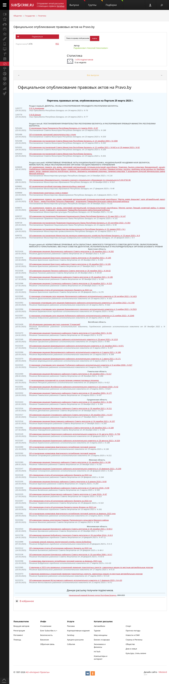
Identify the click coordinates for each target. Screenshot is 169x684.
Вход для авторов (21, 626)
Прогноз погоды (133, 630)
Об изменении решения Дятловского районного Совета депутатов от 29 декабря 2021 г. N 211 (70, 408)
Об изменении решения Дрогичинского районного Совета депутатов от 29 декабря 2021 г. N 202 (71, 251)
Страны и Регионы (134, 639)
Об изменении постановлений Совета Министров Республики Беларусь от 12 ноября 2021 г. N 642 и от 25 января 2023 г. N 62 (84, 147)
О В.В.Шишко (35, 115)
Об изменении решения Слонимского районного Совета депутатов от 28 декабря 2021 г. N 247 (70, 415)
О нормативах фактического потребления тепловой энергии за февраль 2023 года (65, 561)
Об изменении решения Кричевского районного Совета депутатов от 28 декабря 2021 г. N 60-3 (70, 529)
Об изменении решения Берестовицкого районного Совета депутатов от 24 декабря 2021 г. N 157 (72, 421)
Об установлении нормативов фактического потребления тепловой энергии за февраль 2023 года (72, 514)
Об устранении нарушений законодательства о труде (52, 134)
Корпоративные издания (78, 630)
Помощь (17, 639)
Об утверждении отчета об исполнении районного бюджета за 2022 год (60, 475)
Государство (30, 16)
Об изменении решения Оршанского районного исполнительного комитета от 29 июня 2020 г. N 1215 (73, 339)
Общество (17, 16)
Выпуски (77, 3)
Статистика (74, 56)
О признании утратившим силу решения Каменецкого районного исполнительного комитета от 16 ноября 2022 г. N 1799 (82, 303)
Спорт (128, 626)
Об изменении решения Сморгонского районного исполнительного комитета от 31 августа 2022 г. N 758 (74, 434)
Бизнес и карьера (102, 639)
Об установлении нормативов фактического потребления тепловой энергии (62, 447)
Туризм (97, 630)
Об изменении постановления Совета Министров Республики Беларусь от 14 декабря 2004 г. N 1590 (73, 141)
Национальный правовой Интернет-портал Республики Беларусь (92, 595)
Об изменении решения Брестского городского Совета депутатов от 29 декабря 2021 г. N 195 (70, 258)
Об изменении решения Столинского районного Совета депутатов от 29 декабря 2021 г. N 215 (70, 283)
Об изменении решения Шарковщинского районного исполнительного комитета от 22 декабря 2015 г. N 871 (76, 346)
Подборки (114, 3)
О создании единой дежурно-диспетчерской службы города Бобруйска (60, 542)
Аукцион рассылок (75, 639)
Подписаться (37, 36)
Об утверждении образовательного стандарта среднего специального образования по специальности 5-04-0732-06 (80, 180)
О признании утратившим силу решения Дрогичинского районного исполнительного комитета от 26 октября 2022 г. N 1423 (83, 296)
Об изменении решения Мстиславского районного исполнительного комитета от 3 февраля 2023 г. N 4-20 (75, 580)
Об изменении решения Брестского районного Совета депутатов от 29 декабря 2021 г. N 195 (70, 264)
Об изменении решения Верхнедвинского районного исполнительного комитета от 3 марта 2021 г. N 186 (75, 352)
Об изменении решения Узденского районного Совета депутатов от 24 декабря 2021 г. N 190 (70, 462)
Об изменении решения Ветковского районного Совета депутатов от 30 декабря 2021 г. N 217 (70, 374)
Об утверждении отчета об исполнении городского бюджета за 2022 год (60, 290)
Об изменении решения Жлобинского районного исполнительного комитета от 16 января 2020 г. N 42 (73, 387)
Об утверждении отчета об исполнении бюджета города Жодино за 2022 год (62, 507)
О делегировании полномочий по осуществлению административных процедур (64, 380)
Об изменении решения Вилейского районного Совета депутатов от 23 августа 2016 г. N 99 (69, 488)
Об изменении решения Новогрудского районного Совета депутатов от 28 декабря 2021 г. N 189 (71, 428)
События (71, 644)
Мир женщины (100, 635)
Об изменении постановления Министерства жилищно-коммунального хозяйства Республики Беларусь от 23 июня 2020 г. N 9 (84, 236)
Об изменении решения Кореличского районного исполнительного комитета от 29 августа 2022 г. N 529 (74, 441)
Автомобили (99, 626)
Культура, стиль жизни (136, 653)
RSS (57, 43)
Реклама (71, 626)
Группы (95, 3)
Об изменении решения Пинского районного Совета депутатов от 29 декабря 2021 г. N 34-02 (70, 271)
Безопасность (46, 635)
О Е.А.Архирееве (36, 108)
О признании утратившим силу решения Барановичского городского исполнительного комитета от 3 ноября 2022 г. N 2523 (83, 309)
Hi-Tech (97, 651)
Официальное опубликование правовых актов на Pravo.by (54, 27)
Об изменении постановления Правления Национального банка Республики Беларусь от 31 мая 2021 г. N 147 (77, 216)
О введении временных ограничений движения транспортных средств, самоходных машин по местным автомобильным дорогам (86, 574)
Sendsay (70, 635)
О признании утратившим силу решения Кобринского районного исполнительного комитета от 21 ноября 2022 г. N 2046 (81, 316)
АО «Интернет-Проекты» (37, 672)
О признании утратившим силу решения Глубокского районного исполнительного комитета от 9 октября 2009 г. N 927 (80, 365)
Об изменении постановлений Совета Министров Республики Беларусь (60, 154)
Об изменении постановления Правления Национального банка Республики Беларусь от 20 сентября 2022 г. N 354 (79, 223)
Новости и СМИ (133, 635)
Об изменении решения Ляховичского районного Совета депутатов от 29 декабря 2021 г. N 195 (71, 277)
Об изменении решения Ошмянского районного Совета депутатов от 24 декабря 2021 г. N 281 (70, 402)
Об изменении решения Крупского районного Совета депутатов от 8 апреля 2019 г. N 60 (68, 482)
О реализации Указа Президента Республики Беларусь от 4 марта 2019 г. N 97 (63, 128)
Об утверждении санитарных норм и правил (48, 193)
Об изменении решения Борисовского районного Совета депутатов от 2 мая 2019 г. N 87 (68, 494)
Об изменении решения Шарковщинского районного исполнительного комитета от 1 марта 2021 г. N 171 (75, 359)
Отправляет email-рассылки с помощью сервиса (51, 4)
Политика (42, 16)
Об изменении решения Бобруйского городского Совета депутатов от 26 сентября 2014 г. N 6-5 (71, 535)
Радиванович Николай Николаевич (91, 48)
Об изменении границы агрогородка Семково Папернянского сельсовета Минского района (69, 520)
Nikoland (163, 672)
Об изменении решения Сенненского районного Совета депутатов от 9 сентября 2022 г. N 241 (70, 333)
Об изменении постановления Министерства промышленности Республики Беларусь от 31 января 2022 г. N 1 (77, 229)
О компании (45, 626)
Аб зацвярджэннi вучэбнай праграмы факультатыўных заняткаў (57, 186)
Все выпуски (93, 75)
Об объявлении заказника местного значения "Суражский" (55, 324)
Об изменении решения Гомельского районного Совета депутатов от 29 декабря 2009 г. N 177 (70, 393)
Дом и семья (131, 648)
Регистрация (19, 630)
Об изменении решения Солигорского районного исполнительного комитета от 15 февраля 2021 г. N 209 (75, 469)
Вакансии (44, 639)
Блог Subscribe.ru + (49, 630)
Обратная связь (47, 644)
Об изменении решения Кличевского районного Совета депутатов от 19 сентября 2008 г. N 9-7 (70, 554)
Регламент (18, 635)
